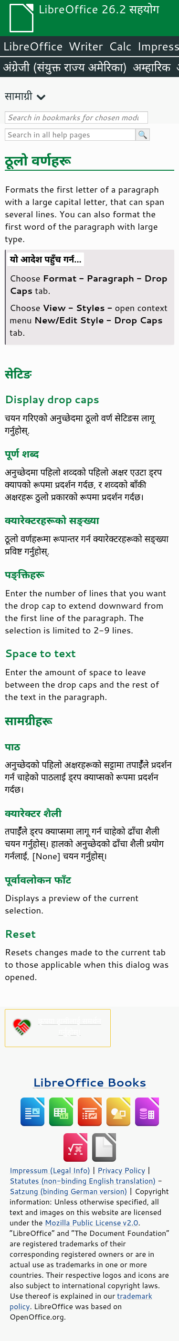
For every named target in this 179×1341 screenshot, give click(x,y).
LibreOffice (33, 46)
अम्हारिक (151, 67)
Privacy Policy (121, 1170)
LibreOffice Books (90, 1082)
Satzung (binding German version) (68, 1191)
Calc (120, 46)
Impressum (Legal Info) (50, 1170)
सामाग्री (18, 95)
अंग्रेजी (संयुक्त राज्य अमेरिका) (65, 67)
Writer (85, 46)
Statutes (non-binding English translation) (83, 1181)
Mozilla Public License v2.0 (91, 1222)
